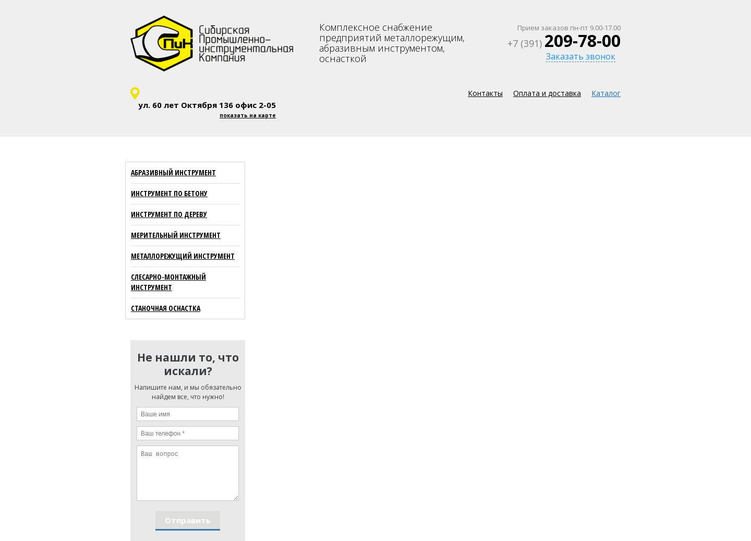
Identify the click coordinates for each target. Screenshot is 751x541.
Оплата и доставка (547, 93)
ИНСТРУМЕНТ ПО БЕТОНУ (169, 193)
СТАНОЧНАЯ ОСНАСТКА (165, 308)
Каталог (606, 93)
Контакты (485, 93)
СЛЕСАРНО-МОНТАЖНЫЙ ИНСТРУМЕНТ (168, 282)
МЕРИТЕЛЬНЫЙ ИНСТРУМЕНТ (176, 235)
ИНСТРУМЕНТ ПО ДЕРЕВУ (169, 214)
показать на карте (248, 115)
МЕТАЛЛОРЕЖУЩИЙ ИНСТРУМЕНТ (183, 256)
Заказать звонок (580, 56)
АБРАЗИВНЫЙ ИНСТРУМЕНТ (173, 172)
